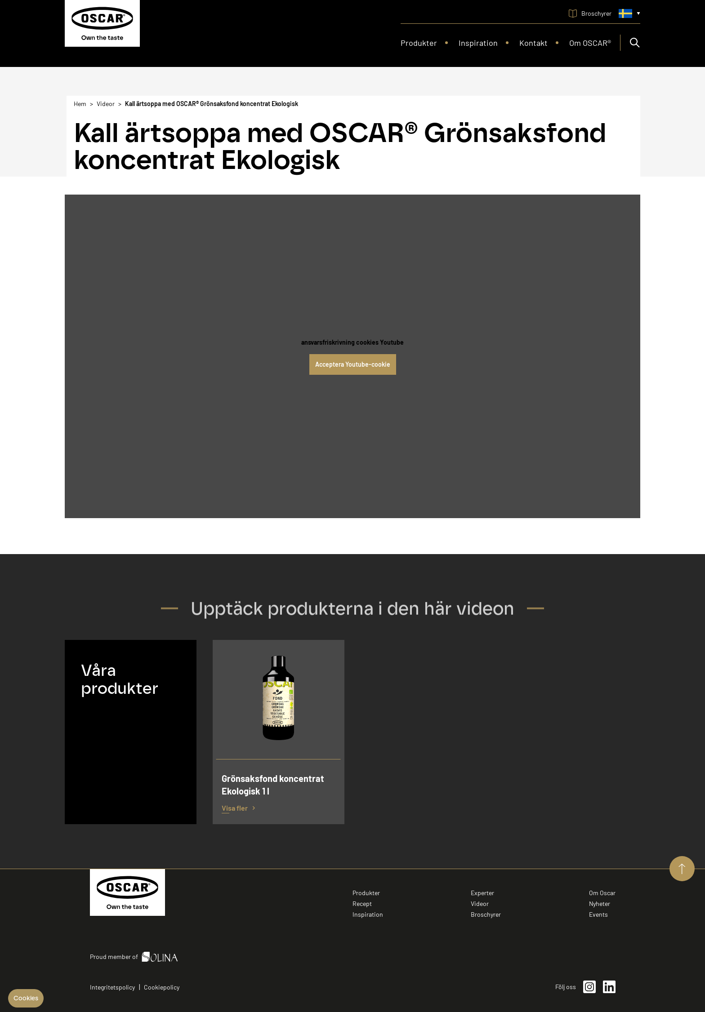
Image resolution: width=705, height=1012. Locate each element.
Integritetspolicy (112, 987)
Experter (482, 893)
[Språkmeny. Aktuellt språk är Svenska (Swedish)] (629, 13)
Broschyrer (486, 914)
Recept (362, 903)
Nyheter (599, 903)
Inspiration (367, 914)
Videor (480, 903)
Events (598, 914)
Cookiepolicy (161, 987)
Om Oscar (602, 893)
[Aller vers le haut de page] (682, 868)
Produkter (366, 893)
